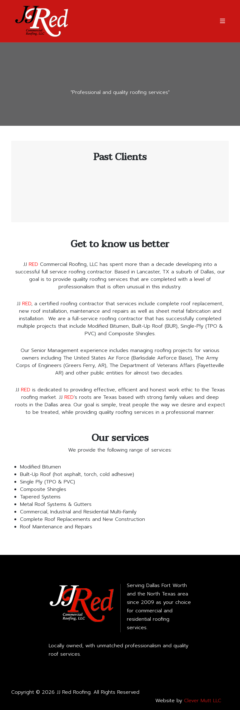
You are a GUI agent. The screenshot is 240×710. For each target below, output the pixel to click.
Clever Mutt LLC (202, 700)
